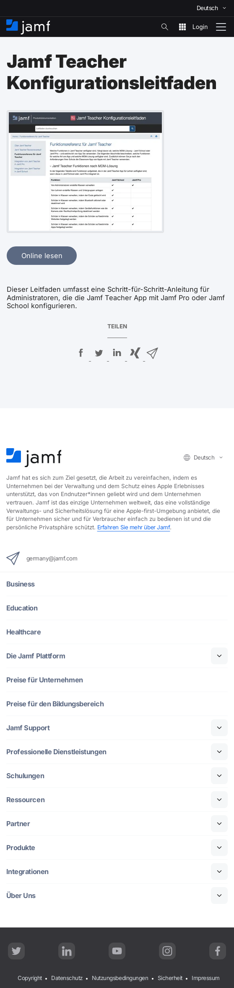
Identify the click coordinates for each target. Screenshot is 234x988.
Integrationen (27, 872)
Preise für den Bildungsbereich (55, 704)
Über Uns (21, 896)
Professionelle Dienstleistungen (56, 752)
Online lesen (41, 255)
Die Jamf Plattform (35, 656)
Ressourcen (25, 800)
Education (22, 608)
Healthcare (23, 632)
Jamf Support (28, 728)
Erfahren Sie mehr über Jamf (133, 527)
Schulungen (25, 776)
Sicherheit (170, 978)
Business (20, 584)
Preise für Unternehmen (44, 680)
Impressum (206, 978)
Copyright (30, 978)
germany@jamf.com (42, 558)
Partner (18, 824)
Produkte (20, 848)
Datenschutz (67, 978)
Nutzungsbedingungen (120, 978)
